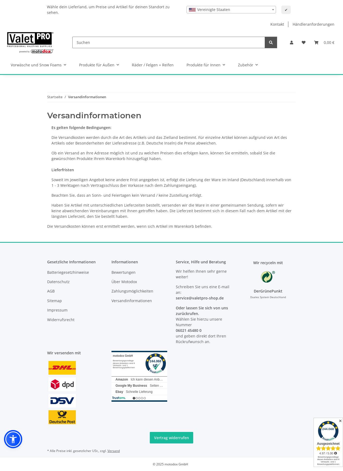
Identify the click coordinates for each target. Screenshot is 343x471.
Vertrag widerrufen (171, 437)
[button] (291, 42)
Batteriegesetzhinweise (68, 272)
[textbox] (231, 9)
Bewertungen (123, 272)
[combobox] (231, 9)
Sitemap (54, 300)
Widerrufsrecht (60, 319)
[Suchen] (168, 42)
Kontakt (277, 24)
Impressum (57, 310)
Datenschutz (58, 281)
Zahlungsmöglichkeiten (132, 291)
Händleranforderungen (313, 24)
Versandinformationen (131, 300)
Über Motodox (124, 281)
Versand (113, 451)
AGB (51, 291)
